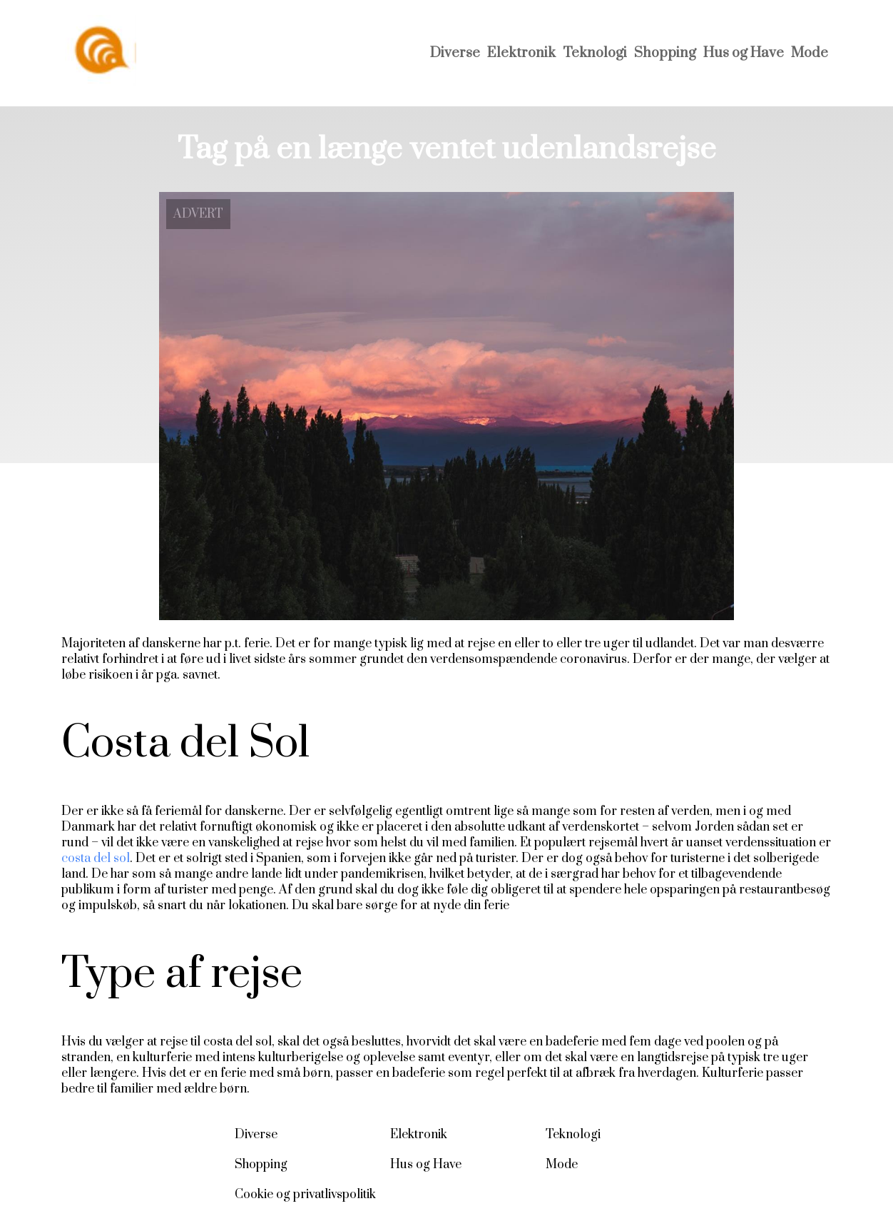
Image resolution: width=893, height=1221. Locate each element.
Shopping (665, 53)
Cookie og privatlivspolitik (305, 1194)
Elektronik (521, 53)
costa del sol (95, 858)
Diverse (455, 53)
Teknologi (595, 53)
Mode (809, 53)
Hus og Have (743, 53)
